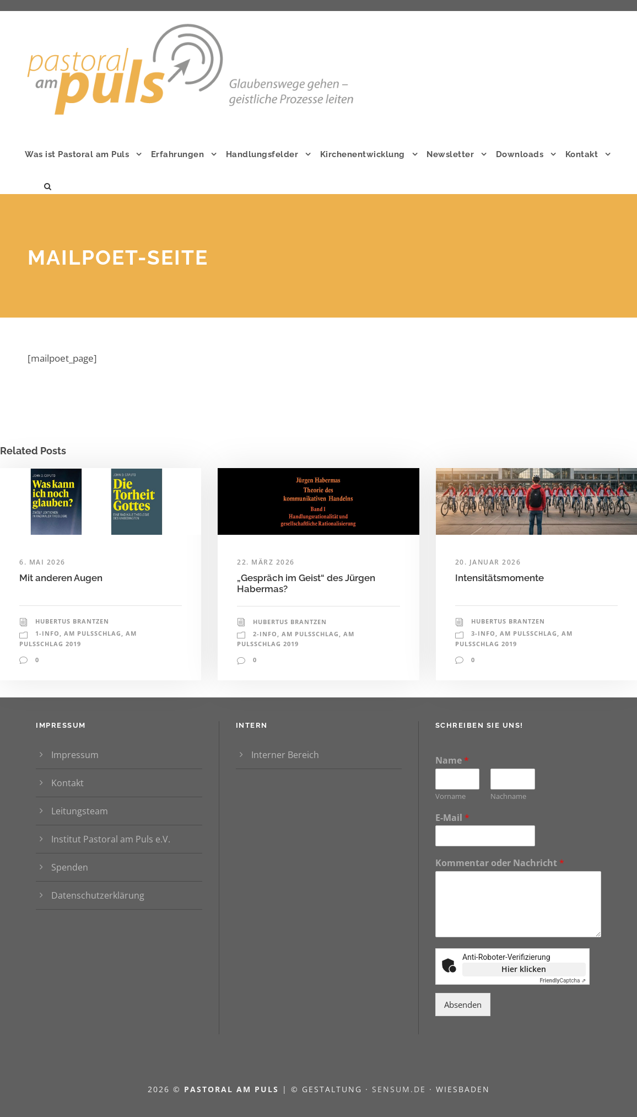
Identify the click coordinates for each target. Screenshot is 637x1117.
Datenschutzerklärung (97, 895)
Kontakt (581, 154)
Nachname (508, 796)
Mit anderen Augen (76, 577)
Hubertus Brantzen (72, 621)
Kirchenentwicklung (362, 154)
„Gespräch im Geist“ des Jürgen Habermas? (306, 583)
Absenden (463, 1004)
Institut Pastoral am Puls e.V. (110, 839)
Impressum (75, 755)
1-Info (47, 633)
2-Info (265, 634)
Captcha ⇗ (562, 981)
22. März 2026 (266, 562)
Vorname (450, 796)
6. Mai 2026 (42, 562)
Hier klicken (523, 969)
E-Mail (452, 818)
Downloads (520, 154)
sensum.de (400, 1089)
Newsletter (450, 154)
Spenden (69, 867)
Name (452, 760)
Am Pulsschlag (92, 633)
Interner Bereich (285, 755)
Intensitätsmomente (519, 577)
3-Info (483, 633)
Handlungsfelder (262, 154)
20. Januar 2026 (488, 562)
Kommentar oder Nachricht (499, 863)
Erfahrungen (177, 154)
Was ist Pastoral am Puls (77, 154)
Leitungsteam (79, 811)
